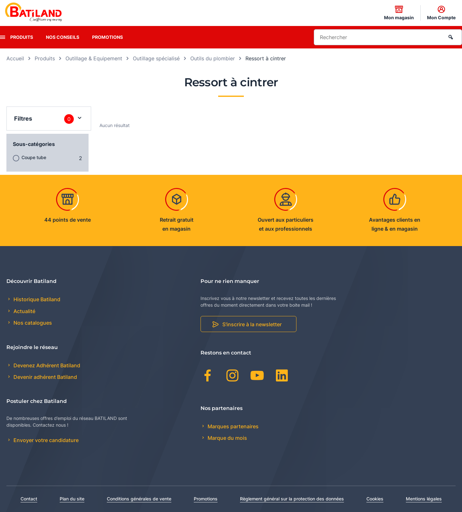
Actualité (23, 311)
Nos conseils (62, 37)
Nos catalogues (32, 323)
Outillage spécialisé (156, 58)
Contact (29, 498)
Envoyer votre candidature (45, 440)
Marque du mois (226, 438)
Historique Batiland (36, 299)
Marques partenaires (232, 426)
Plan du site (72, 498)
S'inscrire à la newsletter (252, 324)
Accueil (15, 58)
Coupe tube (33, 157)
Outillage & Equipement (93, 58)
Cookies (374, 498)
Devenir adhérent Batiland (44, 377)
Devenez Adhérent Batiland (46, 365)
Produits (21, 37)
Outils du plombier (212, 58)
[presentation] (2, 37)
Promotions (107, 37)
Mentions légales (424, 498)
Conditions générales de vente (139, 498)
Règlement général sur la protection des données (292, 498)
